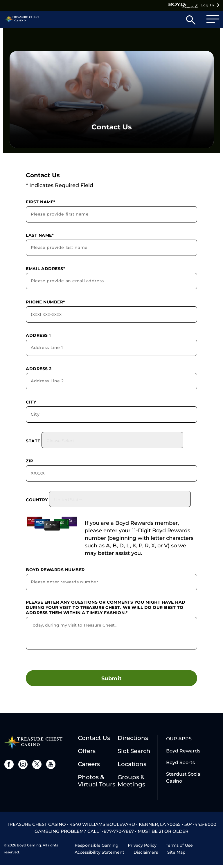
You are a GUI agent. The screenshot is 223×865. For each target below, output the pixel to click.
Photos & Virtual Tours (96, 781)
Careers (89, 764)
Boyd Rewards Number (55, 569)
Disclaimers (146, 852)
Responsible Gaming (96, 845)
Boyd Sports (180, 762)
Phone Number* (45, 302)
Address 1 (38, 335)
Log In (191, 5)
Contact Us (94, 737)
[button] (190, 21)
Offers (87, 751)
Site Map (176, 852)
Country (37, 499)
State (33, 441)
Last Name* (40, 235)
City (31, 402)
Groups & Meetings (131, 781)
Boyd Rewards (183, 751)
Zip (29, 461)
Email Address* (45, 268)
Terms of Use (179, 845)
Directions (133, 737)
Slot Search (134, 751)
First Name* (40, 202)
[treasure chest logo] (33, 742)
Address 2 (39, 368)
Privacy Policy (142, 845)
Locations (132, 764)
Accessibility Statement (99, 852)
